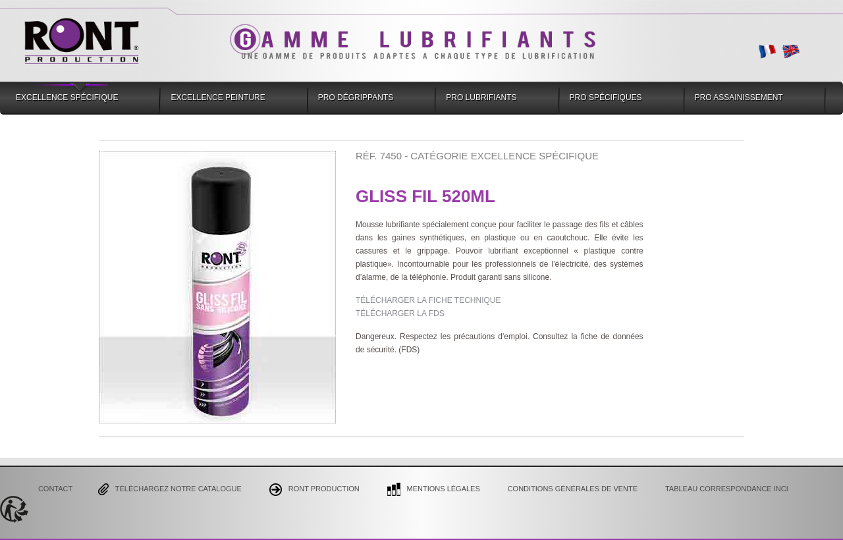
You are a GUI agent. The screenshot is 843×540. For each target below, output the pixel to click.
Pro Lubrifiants (481, 97)
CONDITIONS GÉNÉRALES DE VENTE (573, 489)
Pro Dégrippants (355, 97)
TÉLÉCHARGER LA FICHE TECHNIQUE (428, 300)
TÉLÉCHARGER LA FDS (400, 313)
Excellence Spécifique (67, 97)
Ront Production (314, 489)
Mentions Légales (433, 489)
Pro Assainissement (739, 97)
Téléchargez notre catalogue (170, 489)
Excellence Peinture (218, 97)
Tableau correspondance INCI (726, 489)
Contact (55, 489)
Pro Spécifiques (606, 97)
